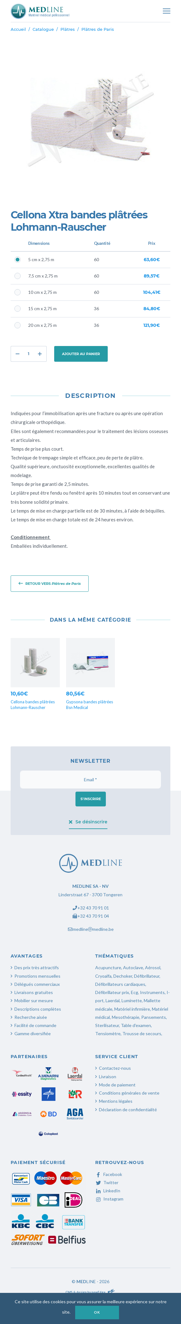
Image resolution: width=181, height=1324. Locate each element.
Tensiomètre (108, 1033)
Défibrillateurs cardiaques (120, 984)
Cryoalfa (103, 976)
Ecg (134, 992)
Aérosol (152, 967)
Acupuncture (108, 967)
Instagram (109, 1198)
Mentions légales (115, 1101)
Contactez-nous (115, 1068)
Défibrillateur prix (112, 992)
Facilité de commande (35, 1025)
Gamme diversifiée (32, 1033)
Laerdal (113, 1000)
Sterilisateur (107, 1025)
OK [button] (97, 1312)
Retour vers (49, 583)
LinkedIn (107, 1190)
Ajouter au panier (81, 354)
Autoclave (133, 967)
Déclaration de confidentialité (128, 1109)
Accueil (18, 29)
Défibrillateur (146, 976)
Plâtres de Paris (97, 29)
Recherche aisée (30, 1017)
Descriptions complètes (37, 1009)
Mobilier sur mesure (33, 1000)
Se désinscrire (88, 822)
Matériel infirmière (132, 1009)
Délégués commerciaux (37, 984)
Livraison (107, 1076)
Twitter (106, 1182)
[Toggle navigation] (166, 11)
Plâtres (67, 29)
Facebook (108, 1174)
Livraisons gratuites (33, 992)
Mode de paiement (117, 1084)
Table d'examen (136, 1025)
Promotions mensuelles (37, 976)
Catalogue (43, 29)
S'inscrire (90, 799)
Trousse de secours (141, 1033)
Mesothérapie (125, 1017)
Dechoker (122, 976)
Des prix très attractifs (36, 967)
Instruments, (153, 992)
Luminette (132, 1000)
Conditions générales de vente (129, 1093)
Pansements (153, 1017)
